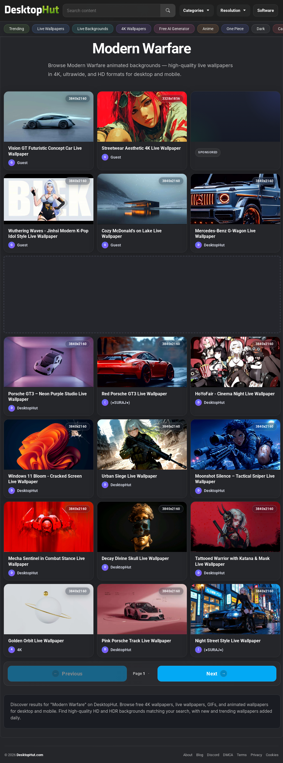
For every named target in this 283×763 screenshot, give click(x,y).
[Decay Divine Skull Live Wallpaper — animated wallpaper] (142, 541)
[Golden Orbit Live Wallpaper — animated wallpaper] (48, 620)
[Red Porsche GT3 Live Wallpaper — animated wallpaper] (142, 376)
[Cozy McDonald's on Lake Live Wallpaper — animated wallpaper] (142, 213)
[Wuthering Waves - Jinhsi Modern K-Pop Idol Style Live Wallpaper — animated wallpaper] (48, 213)
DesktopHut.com (30, 755)
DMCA (228, 755)
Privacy (256, 755)
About (187, 755)
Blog (199, 755)
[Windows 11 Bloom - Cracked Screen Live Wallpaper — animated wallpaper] (48, 458)
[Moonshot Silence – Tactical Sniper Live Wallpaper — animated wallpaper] (235, 458)
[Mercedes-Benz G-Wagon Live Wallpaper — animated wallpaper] (235, 213)
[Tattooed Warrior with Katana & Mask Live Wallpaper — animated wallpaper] (235, 541)
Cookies (272, 755)
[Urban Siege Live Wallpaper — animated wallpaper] (142, 458)
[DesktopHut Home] (32, 10)
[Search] (167, 10)
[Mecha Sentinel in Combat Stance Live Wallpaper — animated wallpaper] (48, 541)
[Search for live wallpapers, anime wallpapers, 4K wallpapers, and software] (111, 10)
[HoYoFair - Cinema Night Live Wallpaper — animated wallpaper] (235, 376)
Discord (213, 755)
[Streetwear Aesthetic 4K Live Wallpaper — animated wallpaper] (142, 130)
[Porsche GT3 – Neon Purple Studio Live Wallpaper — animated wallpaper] (48, 376)
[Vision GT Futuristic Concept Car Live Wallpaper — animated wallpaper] (48, 130)
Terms (242, 755)
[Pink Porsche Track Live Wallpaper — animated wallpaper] (142, 620)
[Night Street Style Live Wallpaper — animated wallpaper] (235, 620)
